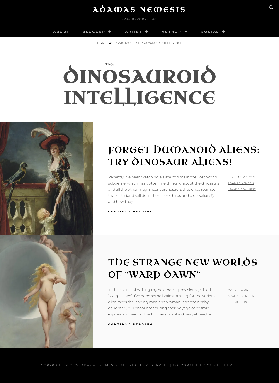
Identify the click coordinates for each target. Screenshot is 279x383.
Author (172, 32)
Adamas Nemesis (139, 9)
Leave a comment (242, 189)
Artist (133, 32)
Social (210, 32)
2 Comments (237, 301)
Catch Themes (222, 365)
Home (102, 42)
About (61, 32)
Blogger (94, 32)
